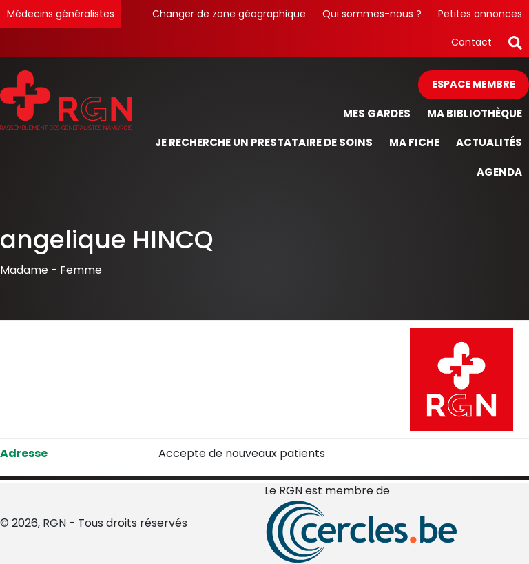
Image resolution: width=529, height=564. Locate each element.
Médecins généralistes (60, 14)
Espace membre (473, 84)
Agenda (499, 172)
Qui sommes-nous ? (372, 14)
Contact (471, 42)
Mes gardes (377, 113)
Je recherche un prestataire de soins (264, 142)
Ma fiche (414, 142)
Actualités (489, 142)
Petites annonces (480, 14)
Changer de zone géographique (229, 14)
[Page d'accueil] (66, 128)
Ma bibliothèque (474, 113)
